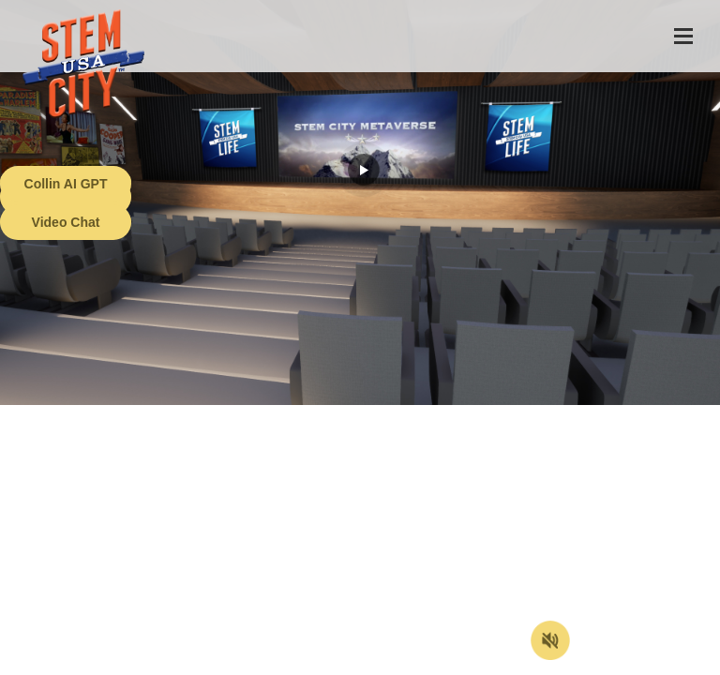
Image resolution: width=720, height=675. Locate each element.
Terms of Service (107, 660)
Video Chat (66, 222)
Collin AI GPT (66, 183)
